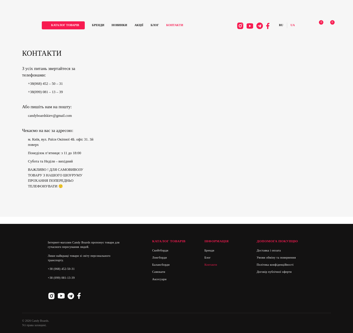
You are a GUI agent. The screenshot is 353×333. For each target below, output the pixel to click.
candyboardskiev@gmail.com (50, 116)
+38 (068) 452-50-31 (61, 268)
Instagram (236, 26)
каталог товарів (71, 25)
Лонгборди (159, 257)
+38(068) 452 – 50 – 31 (45, 84)
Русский (277, 26)
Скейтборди (160, 250)
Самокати (158, 271)
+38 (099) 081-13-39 (61, 277)
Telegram (256, 26)
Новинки (125, 25)
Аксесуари (159, 279)
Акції (145, 25)
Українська (289, 26)
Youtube (246, 26)
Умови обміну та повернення (276, 257)
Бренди (104, 25)
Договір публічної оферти (274, 271)
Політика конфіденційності (275, 264)
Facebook (264, 26)
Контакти (180, 25)
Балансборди (161, 264)
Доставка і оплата (269, 250)
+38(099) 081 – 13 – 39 (45, 92)
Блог (161, 25)
